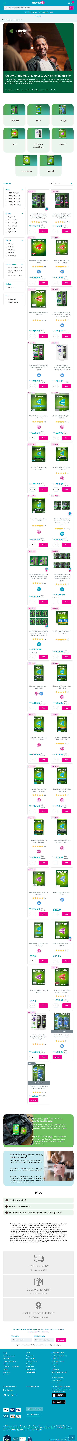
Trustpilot (38, 16)
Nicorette (18, 20)
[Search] (71, 8)
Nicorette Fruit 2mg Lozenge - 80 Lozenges (62, 632)
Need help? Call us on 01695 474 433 (61, 1440)
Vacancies (55, 1375)
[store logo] (38, 3)
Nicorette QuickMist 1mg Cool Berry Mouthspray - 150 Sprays (38, 368)
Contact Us (55, 1358)
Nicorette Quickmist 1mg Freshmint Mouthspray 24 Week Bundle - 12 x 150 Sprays (62, 577)
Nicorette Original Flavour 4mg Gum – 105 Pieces (62, 842)
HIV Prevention (30, 1358)
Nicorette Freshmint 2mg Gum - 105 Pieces (38, 739)
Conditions (6, 1358)
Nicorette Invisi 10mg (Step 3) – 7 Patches (38, 313)
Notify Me (57, 1057)
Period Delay (30, 1367)
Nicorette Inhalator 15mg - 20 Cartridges (38, 893)
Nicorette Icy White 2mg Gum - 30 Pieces (38, 945)
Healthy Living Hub (58, 1377)
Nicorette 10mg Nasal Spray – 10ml (62, 893)
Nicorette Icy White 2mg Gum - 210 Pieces (38, 417)
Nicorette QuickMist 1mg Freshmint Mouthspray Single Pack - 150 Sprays (62, 314)
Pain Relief (6, 1364)
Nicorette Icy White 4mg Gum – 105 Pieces (62, 790)
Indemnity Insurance (58, 1383)
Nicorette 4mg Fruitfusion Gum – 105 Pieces (39, 842)
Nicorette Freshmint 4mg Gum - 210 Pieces (38, 468)
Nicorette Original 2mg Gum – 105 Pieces (38, 687)
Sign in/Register (33, 1414)
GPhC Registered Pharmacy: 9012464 (38, 12)
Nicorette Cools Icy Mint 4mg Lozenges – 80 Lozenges (62, 1036)
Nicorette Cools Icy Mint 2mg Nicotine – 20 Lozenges (39, 1087)
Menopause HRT (31, 1369)
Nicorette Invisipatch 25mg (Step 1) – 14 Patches (62, 991)
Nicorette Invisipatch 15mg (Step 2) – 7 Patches (62, 262)
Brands (11, 20)
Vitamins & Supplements (11, 1367)
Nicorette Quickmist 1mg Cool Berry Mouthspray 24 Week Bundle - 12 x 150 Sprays (38, 633)
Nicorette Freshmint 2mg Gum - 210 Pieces (38, 520)
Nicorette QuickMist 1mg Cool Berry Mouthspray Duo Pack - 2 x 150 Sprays (62, 216)
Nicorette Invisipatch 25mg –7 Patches (38, 262)
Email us (8, 1390)
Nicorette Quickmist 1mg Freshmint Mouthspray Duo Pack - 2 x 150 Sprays (38, 216)
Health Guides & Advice (59, 1356)
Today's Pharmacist (34, 1409)
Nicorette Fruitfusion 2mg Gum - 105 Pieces (62, 739)
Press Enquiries (56, 1380)
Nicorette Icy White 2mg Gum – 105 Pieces (62, 687)
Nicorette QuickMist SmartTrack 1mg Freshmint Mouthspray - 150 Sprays (61, 368)
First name (15, 1336)
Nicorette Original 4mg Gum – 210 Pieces (62, 417)
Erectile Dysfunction (32, 1361)
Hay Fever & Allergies (10, 1361)
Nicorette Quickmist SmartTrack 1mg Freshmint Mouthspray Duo (38, 1037)
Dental (5, 1369)
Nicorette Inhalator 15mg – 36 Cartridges (62, 945)
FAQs (53, 1367)
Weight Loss (30, 1356)
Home (4, 20)
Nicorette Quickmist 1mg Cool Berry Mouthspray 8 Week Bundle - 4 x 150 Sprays (38, 576)
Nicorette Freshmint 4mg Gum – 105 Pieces (38, 790)
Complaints (55, 1369)
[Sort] (63, 183)
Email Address (39, 1336)
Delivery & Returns (58, 1361)
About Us (55, 1364)
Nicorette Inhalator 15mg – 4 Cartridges (39, 991)
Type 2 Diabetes (31, 1372)
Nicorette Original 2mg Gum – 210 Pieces (62, 468)
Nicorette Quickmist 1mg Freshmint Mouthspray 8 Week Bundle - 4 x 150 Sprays (62, 522)
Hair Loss (29, 1364)
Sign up (61, 1340)
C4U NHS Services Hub (59, 1372)
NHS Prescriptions (9, 1356)
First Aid (6, 1375)
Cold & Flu (6, 1372)
